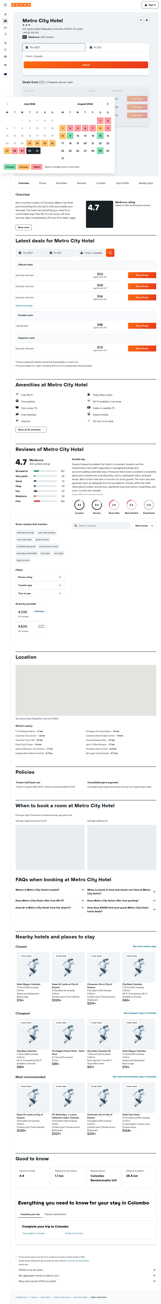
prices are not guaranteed (78, 1260)
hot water (45, 553)
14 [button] (38, 91)
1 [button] (45, 76)
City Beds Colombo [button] (132, 984)
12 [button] (75, 84)
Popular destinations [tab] (55, 1214)
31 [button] (60, 106)
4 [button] (68, 76)
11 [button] (68, 84)
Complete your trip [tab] (30, 1214)
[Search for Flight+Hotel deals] (5, 34)
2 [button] (53, 76)
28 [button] (37, 106)
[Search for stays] (5, 21)
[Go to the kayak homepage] (21, 5)
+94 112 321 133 (30, 32)
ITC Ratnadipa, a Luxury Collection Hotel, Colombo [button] (65, 1116)
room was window (46, 532)
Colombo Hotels (81, 1297)
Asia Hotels (45, 1297)
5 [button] (75, 76)
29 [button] (45, 106)
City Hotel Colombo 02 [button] (99, 1051)
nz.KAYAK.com (21, 1297)
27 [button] (30, 106)
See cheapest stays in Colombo (140, 1013)
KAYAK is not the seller (87, 1270)
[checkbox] (31, 614)
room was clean (24, 539)
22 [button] (45, 99)
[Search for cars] (5, 27)
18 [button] (68, 91)
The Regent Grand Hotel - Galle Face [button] (68, 1052)
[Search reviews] (103, 525)
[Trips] (5, 65)
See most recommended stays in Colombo (134, 1076)
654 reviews (47, 37)
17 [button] (60, 91)
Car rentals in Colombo (34, 1233)
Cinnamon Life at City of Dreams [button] (99, 986)
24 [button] (60, 99)
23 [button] (52, 99)
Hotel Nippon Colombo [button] (28, 984)
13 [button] (30, 91)
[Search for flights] (5, 14)
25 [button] (67, 99)
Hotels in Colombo (74, 1233)
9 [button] (53, 84)
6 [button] (30, 84)
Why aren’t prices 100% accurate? (87, 1281)
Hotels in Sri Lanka (62, 1297)
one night (58, 553)
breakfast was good (26, 546)
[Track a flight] (5, 50)
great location (42, 539)
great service (23, 560)
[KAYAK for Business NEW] (5, 56)
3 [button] (60, 76)
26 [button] (75, 99)
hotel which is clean (48, 546)
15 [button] (45, 91)
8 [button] (45, 84)
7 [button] (37, 84)
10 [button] (60, 84)
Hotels (34, 1297)
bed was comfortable (27, 553)
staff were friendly (25, 532)
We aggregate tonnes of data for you (87, 1275)
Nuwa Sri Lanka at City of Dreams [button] (65, 986)
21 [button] (38, 99)
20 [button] (30, 99)
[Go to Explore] (5, 43)
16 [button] (53, 91)
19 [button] (75, 91)
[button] (5, 4)
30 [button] (52, 106)
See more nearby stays (144, 946)
